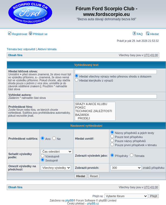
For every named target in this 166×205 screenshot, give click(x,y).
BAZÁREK (95, 115)
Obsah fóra (15, 55)
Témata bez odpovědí (21, 49)
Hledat (152, 34)
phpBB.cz (93, 203)
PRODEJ (95, 118)
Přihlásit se (38, 34)
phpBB (69, 200)
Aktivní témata (47, 49)
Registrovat (17, 34)
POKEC (95, 107)
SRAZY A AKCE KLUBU (95, 104)
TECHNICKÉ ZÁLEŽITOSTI (95, 111)
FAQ (138, 34)
